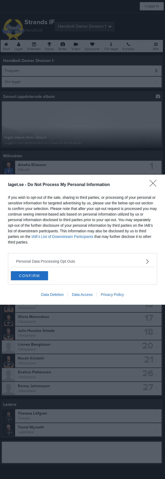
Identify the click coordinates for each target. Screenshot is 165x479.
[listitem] (82, 261)
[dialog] (82, 239)
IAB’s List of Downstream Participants (62, 236)
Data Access (82, 294)
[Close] (155, 185)
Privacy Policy (112, 294)
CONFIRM (29, 275)
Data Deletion (52, 294)
